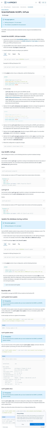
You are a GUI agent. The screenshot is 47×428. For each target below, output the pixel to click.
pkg (19, 54)
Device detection (23, 7)
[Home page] (10, 2)
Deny (23, 424)
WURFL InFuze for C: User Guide (30, 41)
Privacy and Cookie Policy (21, 420)
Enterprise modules (15, 7)
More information (30, 420)
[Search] (40, 2)
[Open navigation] (1, 2)
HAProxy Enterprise (7, 7)
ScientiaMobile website (23, 39)
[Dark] (43, 2)
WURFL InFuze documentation (13, 97)
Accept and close (37, 424)
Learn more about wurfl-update (13, 284)
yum (9, 54)
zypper (14, 54)
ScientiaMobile (30, 7)
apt (5, 54)
